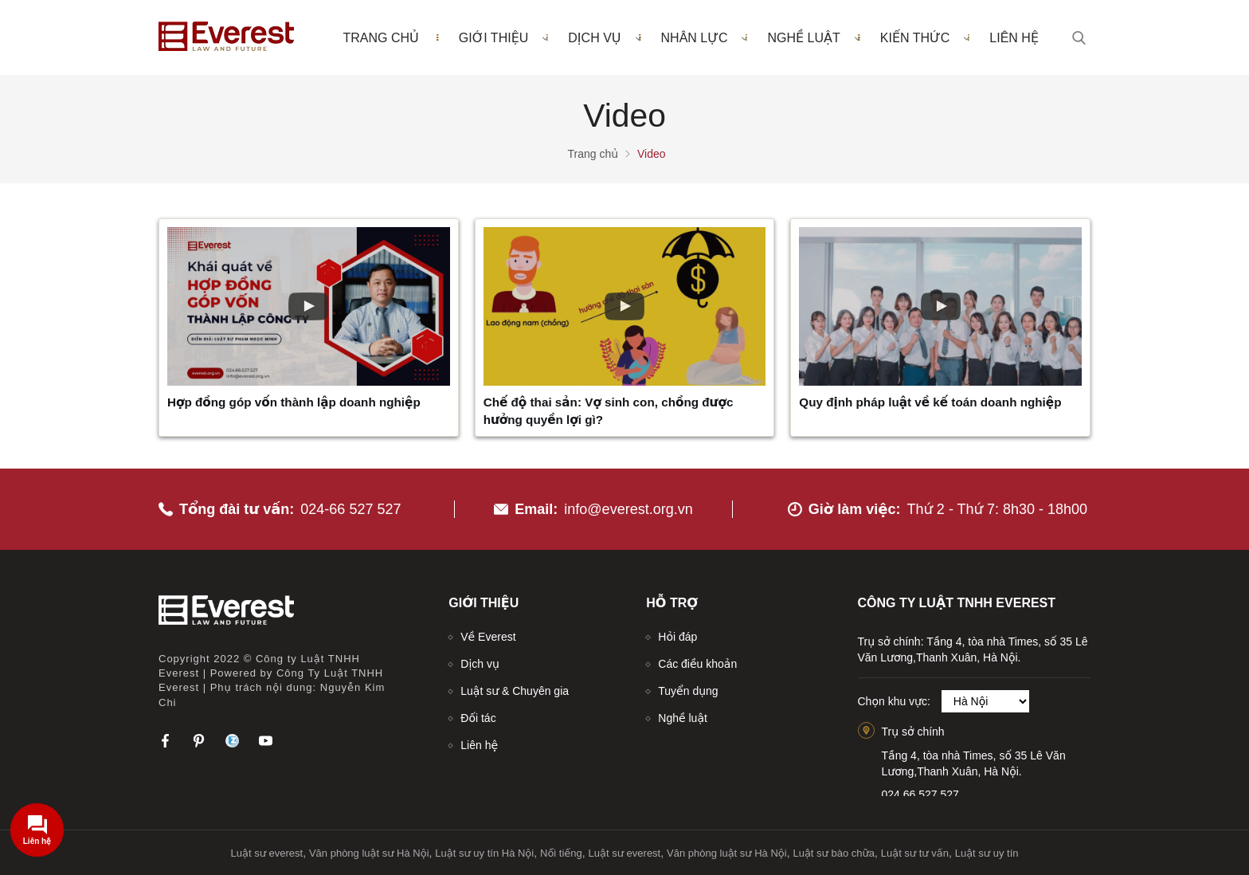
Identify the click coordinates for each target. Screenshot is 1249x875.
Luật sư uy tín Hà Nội (484, 853)
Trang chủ (380, 38)
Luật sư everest (267, 853)
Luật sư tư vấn (915, 853)
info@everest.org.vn (628, 509)
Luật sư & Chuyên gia (514, 691)
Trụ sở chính (913, 731)
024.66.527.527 (920, 794)
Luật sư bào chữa (834, 853)
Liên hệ (1014, 38)
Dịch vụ (604, 37)
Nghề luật (813, 37)
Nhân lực (704, 37)
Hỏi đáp (677, 636)
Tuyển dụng (688, 691)
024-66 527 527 (350, 509)
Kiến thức (925, 37)
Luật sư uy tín (987, 853)
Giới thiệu (504, 37)
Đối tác (477, 718)
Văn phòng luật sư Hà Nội (369, 853)
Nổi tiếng (561, 853)
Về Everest (487, 636)
